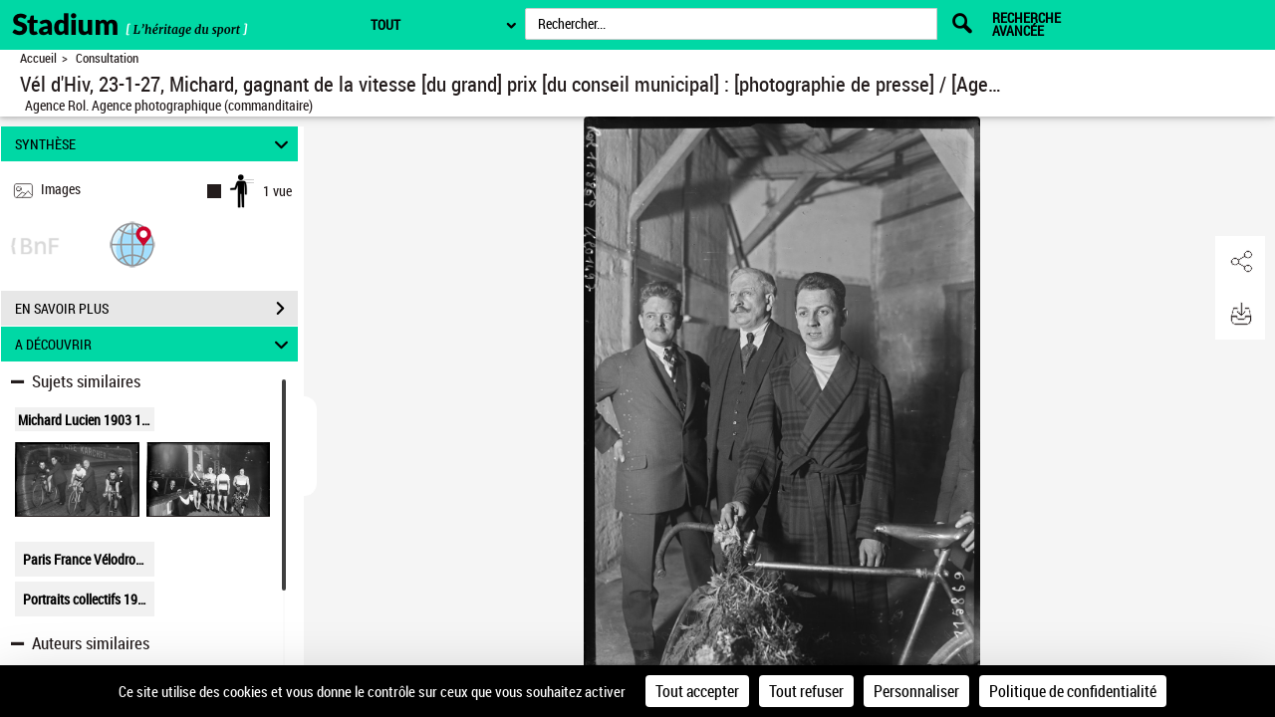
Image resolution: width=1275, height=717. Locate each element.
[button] (132, 243)
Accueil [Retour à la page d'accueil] (38, 58)
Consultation (107, 58)
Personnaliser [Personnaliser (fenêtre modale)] (916, 691)
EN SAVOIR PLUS (156, 309)
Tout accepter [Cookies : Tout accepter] (697, 691)
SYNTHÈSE (155, 143)
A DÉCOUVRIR (155, 344)
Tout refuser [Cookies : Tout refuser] (806, 691)
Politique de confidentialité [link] (1072, 691)
